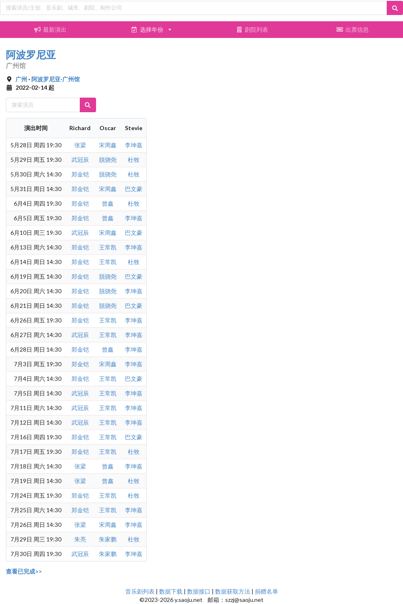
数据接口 (198, 591)
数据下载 (170, 591)
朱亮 (80, 539)
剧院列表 (252, 29)
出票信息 (353, 29)
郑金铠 (80, 174)
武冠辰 (80, 159)
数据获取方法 (232, 591)
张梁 (80, 144)
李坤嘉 (133, 144)
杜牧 (133, 159)
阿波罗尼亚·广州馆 (55, 79)
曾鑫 (108, 203)
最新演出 (50, 29)
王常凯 (108, 247)
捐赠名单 (266, 591)
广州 (21, 79)
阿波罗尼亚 (31, 54)
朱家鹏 (108, 539)
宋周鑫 (108, 144)
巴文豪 (133, 188)
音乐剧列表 (140, 591)
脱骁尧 (108, 159)
